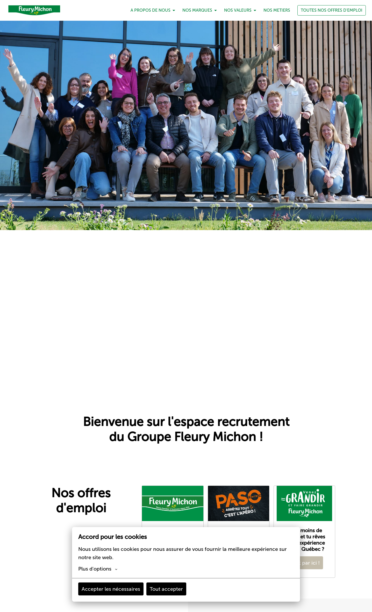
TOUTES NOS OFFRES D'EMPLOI (331, 10)
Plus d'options (97, 569)
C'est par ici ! (304, 563)
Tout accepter (166, 589)
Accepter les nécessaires (111, 589)
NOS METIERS (276, 10)
